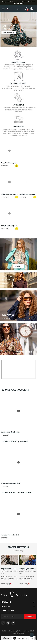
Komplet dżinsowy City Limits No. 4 (9, 226)
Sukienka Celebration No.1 (10, 432)
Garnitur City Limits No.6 (10, 535)
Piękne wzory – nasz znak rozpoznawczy (9, 569)
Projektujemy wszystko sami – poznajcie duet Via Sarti (27, 569)
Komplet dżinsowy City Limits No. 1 (9, 163)
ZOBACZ (5, 284)
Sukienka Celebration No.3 (10, 483)
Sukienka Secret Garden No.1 (27, 194)
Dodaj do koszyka (16, 165)
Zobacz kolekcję (8, 33)
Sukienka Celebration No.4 (9, 194)
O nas (17, 266)
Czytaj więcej (6, 584)
